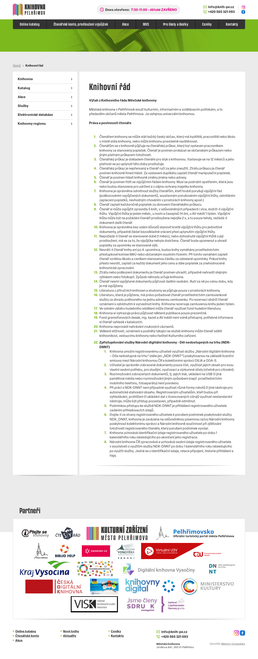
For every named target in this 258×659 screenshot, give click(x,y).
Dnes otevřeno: (141, 10)
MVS (146, 24)
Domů (17, 65)
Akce (125, 24)
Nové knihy (71, 631)
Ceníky (207, 24)
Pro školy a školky (175, 24)
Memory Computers (233, 644)
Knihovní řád (34, 65)
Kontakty (232, 24)
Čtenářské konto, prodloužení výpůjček (81, 24)
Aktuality (69, 636)
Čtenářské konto (27, 636)
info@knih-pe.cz (218, 7)
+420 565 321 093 (219, 12)
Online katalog (30, 24)
